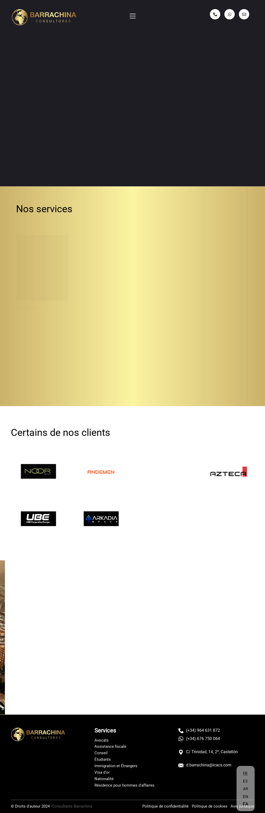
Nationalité (104, 779)
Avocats (101, 740)
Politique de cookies (209, 806)
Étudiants (102, 759)
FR (245, 773)
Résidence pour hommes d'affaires (124, 785)
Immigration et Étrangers (115, 766)
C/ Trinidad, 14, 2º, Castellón (208, 752)
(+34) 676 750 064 (199, 739)
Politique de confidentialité (165, 806)
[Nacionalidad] (42, 264)
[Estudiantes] (102, 268)
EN (245, 796)
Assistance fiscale (110, 746)
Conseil (101, 753)
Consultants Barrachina (72, 806)
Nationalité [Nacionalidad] (28, 306)
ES (245, 781)
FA (245, 804)
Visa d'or (102, 772)
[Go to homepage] (44, 17)
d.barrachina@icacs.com (204, 765)
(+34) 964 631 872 (199, 730)
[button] (133, 16)
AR (245, 789)
